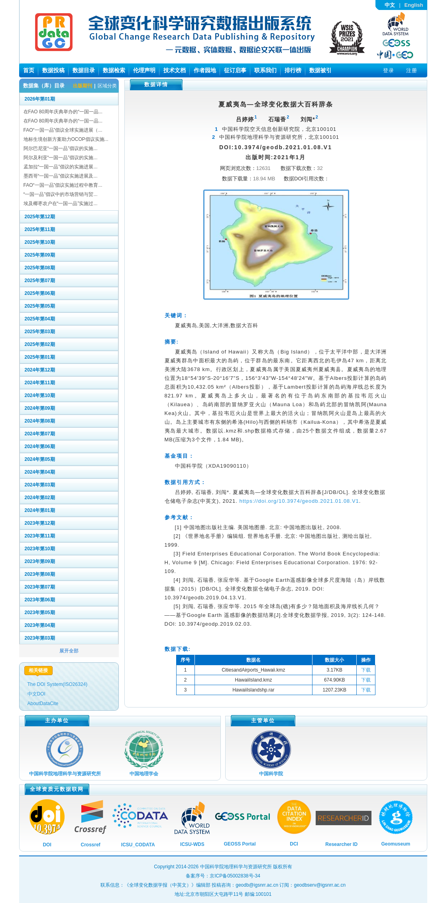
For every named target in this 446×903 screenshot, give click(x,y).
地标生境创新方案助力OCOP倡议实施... (66, 139)
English (414, 5)
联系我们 (265, 70)
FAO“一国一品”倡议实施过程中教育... (63, 185)
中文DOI (36, 694)
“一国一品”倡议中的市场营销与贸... (61, 194)
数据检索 (114, 70)
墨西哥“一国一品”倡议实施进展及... (61, 176)
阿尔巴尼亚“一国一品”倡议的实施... (61, 148)
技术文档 (174, 70)
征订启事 (235, 70)
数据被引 (320, 70)
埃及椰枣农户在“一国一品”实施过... (61, 203)
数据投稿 (53, 70)
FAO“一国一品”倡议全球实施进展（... (63, 130)
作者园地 (205, 70)
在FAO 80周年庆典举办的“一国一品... (63, 112)
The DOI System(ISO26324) (58, 684)
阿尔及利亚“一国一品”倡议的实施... (61, 157)
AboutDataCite (43, 703)
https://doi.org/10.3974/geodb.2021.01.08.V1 (299, 501)
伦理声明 (144, 70)
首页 (28, 70)
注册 (411, 70)
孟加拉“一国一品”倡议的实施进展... (61, 167)
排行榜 (293, 70)
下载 (366, 670)
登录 (388, 70)
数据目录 (84, 70)
